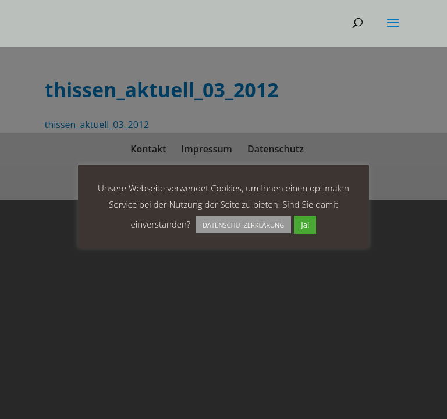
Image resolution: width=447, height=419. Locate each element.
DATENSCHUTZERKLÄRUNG (243, 225)
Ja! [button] (305, 224)
